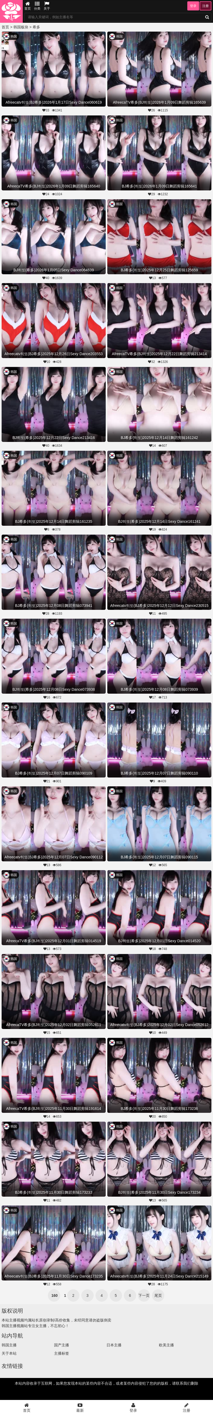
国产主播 (61, 1345)
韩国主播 (9, 1345)
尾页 (158, 1295)
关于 (47, 5)
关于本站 (9, 1353)
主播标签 (61, 1353)
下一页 (144, 1295)
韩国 (13, 36)
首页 (27, 5)
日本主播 (114, 1345)
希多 (36, 27)
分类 (37, 5)
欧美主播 (166, 1345)
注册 (205, 6)
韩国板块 (20, 27)
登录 (193, 6)
